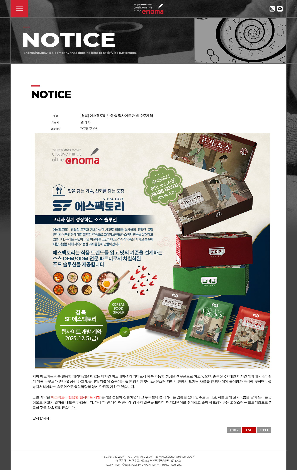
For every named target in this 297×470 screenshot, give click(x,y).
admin (186, 464)
